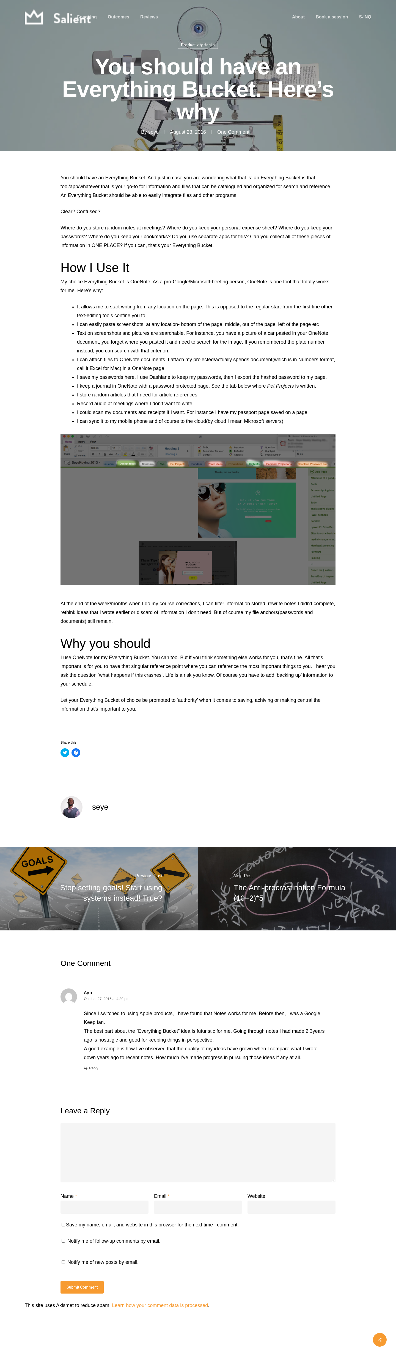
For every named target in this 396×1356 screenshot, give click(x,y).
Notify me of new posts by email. (103, 1262)
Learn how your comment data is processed (160, 1305)
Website (256, 1196)
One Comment (233, 132)
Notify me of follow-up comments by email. (113, 1241)
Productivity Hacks (198, 45)
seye (153, 132)
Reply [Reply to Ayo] (93, 1068)
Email (162, 1196)
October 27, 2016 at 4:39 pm (107, 999)
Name (69, 1196)
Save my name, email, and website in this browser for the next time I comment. (152, 1225)
